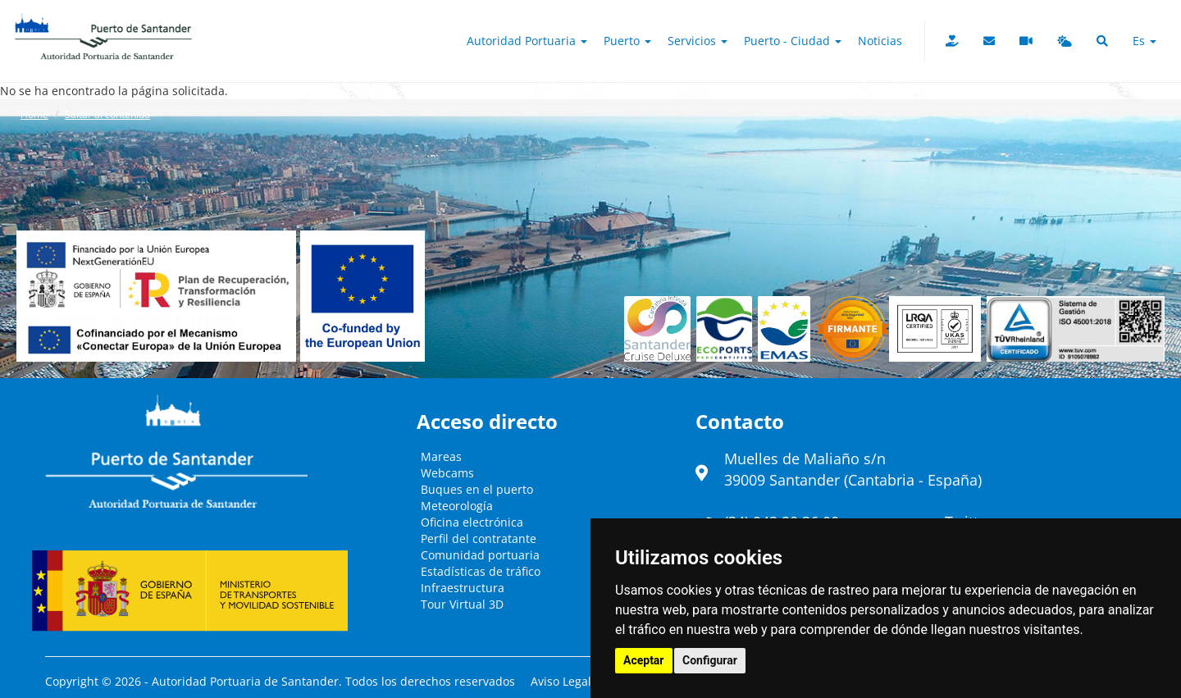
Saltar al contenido (107, 114)
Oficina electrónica (472, 522)
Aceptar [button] (643, 660)
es (1144, 40)
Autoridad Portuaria (527, 40)
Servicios (697, 40)
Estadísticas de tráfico (480, 571)
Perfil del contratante (478, 538)
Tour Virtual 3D (462, 604)
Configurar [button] (709, 660)
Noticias (880, 40)
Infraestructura (462, 587)
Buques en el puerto (477, 489)
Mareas (441, 456)
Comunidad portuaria (480, 555)
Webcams (447, 473)
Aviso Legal (561, 681)
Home (34, 114)
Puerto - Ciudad (792, 40)
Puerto (627, 40)
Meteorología (457, 505)
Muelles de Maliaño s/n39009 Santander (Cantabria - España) (853, 469)
